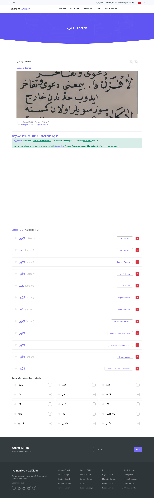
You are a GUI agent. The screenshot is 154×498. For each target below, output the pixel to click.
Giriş (131, 2)
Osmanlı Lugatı (106, 483)
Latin (98, 9)
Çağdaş (99, 2)
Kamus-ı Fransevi (123, 262)
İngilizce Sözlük (124, 298)
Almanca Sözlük (63, 470)
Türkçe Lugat (128, 483)
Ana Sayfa (62, 9)
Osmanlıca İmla (129, 488)
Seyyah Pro (17, 141)
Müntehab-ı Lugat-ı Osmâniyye (118, 369)
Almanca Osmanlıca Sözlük (120, 333)
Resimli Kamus (128, 470)
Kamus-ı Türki (125, 238)
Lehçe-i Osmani (85, 479)
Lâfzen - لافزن (18, 230)
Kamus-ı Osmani (63, 488)
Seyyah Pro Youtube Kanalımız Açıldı (35, 136)
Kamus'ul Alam (84, 475)
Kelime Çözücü (110, 2)
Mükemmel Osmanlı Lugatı (120, 345)
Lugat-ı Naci (105, 470)
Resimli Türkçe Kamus (122, 321)
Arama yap (123, 2)
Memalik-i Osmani (108, 479)
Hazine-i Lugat (124, 357)
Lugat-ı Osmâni (107, 488)
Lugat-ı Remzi (23, 68)
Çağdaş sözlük (42, 124)
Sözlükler (74, 9)
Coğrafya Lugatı (129, 479)
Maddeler (88, 9)
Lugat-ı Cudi (83, 483)
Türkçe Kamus (128, 475)
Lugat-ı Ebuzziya (85, 488)
